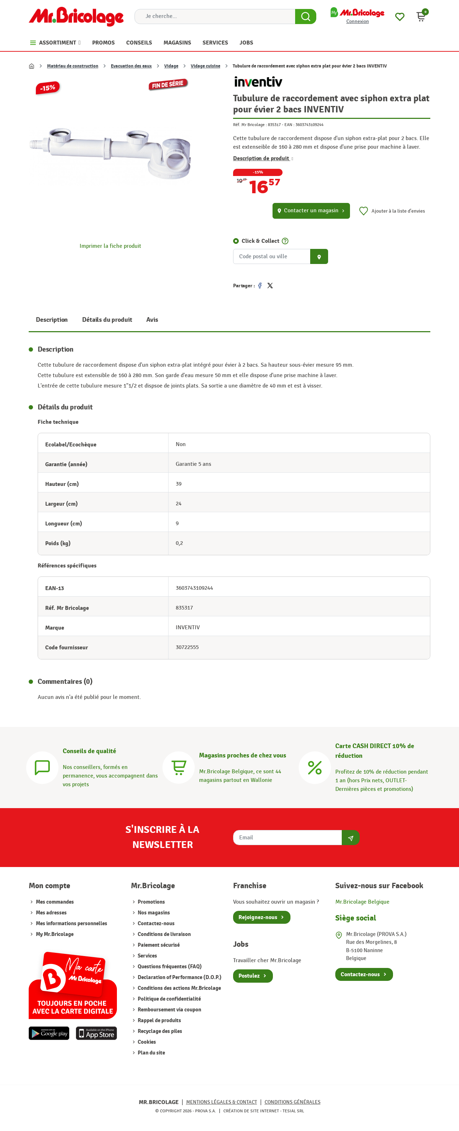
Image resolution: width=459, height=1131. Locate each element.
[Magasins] (179, 766)
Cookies (146, 1042)
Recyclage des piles (159, 1031)
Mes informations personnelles (71, 923)
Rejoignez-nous (257, 917)
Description (52, 320)
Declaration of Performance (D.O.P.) (179, 977)
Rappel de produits (159, 1020)
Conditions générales (293, 1102)
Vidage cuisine (205, 66)
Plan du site (151, 1052)
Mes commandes (55, 902)
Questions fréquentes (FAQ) (169, 966)
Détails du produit (107, 320)
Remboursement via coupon (169, 1009)
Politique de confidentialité (169, 999)
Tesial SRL (293, 1110)
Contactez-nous (156, 923)
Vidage (171, 66)
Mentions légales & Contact (221, 1102)
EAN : (289, 124)
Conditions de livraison (164, 934)
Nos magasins (153, 912)
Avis (152, 320)
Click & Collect (260, 241)
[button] (421, 16)
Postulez (249, 975)
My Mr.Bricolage (55, 934)
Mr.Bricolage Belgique (362, 902)
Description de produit (263, 158)
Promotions (151, 902)
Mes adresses (51, 912)
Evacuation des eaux (131, 66)
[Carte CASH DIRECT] (315, 766)
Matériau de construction (72, 66)
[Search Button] (305, 16)
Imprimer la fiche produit (110, 246)
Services (147, 955)
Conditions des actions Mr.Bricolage (179, 988)
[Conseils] (42, 766)
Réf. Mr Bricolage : (250, 124)
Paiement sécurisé (158, 945)
